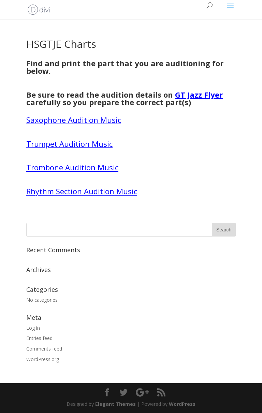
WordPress (182, 404)
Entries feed (39, 338)
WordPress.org (42, 359)
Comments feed (44, 348)
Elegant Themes (115, 404)
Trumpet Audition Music (69, 144)
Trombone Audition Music (72, 167)
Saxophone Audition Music (73, 120)
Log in (33, 328)
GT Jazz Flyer (199, 94)
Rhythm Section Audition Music (81, 191)
